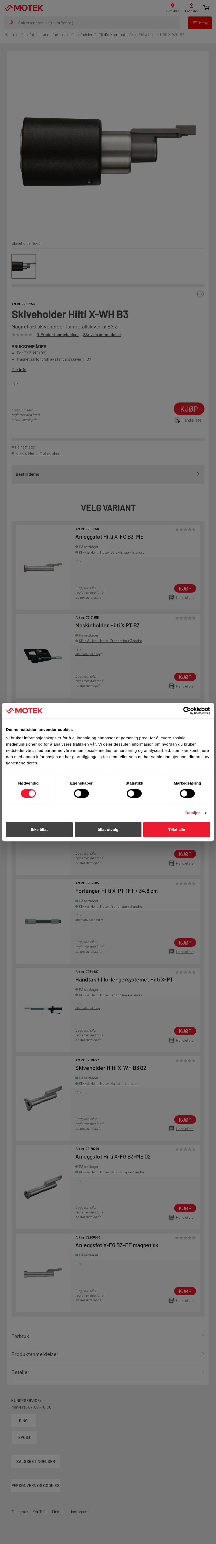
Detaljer (192, 812)
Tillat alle (176, 829)
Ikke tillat (39, 829)
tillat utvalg (108, 829)
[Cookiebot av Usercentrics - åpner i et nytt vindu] (187, 710)
